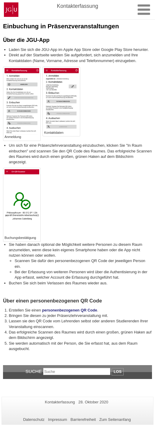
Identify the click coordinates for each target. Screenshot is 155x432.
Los (118, 371)
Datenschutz (34, 419)
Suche (34, 371)
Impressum (57, 419)
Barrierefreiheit (83, 419)
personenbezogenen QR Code (69, 310)
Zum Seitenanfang (115, 419)
